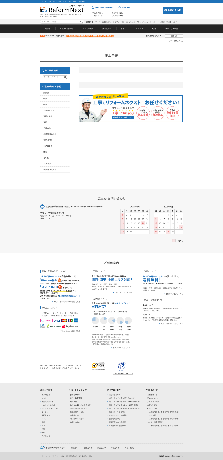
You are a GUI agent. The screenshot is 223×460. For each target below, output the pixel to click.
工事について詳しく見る (123, 292)
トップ (169, 41)
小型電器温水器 (49, 134)
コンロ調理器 (87, 28)
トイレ (123, 28)
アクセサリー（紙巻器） (118, 415)
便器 (45, 98)
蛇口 (154, 28)
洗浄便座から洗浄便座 (117, 422)
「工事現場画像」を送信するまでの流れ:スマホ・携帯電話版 (162, 420)
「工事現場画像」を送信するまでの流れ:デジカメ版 (162, 413)
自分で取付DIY (117, 13)
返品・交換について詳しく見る (172, 323)
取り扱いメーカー (77, 419)
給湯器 (104, 22)
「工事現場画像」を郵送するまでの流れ (162, 426)
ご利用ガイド (97, 16)
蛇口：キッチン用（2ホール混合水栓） (124, 405)
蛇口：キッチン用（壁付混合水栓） (122, 398)
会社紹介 (74, 448)
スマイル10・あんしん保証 (80, 405)
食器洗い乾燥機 (66, 28)
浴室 (43, 429)
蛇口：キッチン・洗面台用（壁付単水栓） (125, 408)
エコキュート (47, 398)
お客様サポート (117, 16)
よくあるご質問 (153, 402)
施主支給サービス (77, 412)
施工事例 (73, 402)
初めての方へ (97, 13)
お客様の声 (74, 415)
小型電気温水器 (48, 402)
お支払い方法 (152, 405)
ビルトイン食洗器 (48, 405)
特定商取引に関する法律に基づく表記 (79, 456)
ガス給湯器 (46, 395)
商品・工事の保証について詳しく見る (67, 302)
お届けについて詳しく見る (122, 348)
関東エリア (88, 448)
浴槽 (45, 152)
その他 (46, 158)
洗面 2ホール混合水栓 (117, 412)
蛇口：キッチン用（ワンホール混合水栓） (125, 402)
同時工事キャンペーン (173, 22)
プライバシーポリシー (59, 456)
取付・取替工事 (76, 398)
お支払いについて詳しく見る (70, 331)
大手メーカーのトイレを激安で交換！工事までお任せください (90, 36)
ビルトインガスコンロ (50, 408)
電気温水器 (48, 140)
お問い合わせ (75, 422)
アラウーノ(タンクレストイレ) (146, 22)
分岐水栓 (47, 128)
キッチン (45, 412)
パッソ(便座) (161, 22)
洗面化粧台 (107, 28)
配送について (152, 408)
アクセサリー (49, 110)
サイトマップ (46, 456)
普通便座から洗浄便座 (117, 426)
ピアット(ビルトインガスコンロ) (125, 22)
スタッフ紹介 (129, 448)
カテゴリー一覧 (171, 28)
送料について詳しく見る (174, 294)
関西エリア (102, 448)
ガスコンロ (110, 22)
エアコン (139, 28)
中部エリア (115, 448)
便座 (45, 104)
